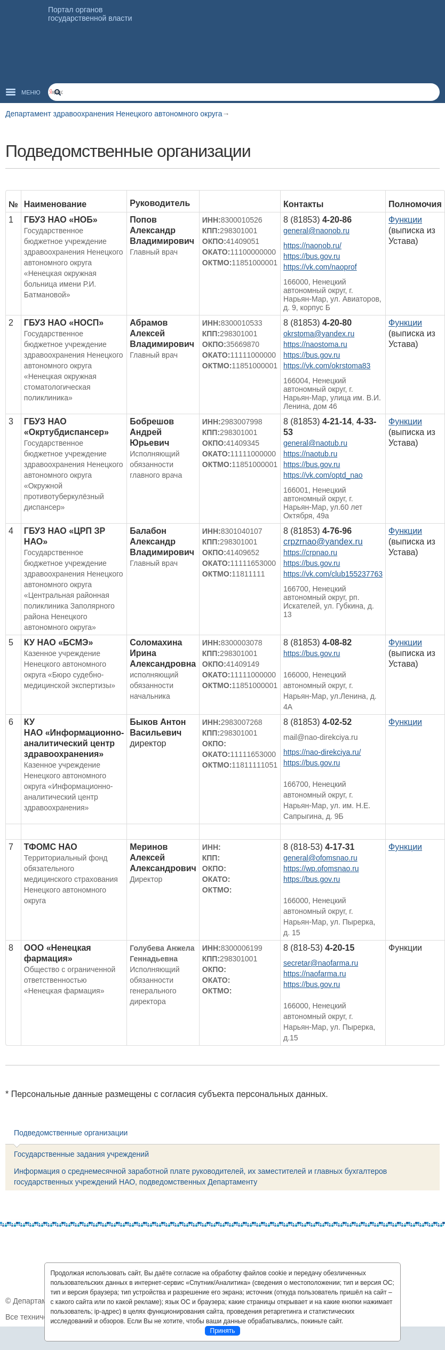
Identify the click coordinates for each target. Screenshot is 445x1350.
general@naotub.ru (315, 443)
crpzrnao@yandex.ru (323, 541)
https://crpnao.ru (310, 552)
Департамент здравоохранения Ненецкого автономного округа (113, 113)
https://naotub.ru (310, 453)
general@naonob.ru (316, 230)
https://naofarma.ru (314, 973)
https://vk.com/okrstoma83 (326, 365)
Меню (31, 92)
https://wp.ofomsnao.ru (321, 868)
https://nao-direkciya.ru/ (322, 752)
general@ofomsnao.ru (320, 858)
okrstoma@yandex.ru (318, 333)
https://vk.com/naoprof (320, 267)
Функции (405, 219)
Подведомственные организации (71, 1132)
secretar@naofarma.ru (320, 963)
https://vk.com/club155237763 (333, 574)
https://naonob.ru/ (312, 245)
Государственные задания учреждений (81, 1154)
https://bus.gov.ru (311, 256)
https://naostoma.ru (315, 344)
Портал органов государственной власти (90, 13)
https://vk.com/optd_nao (323, 475)
